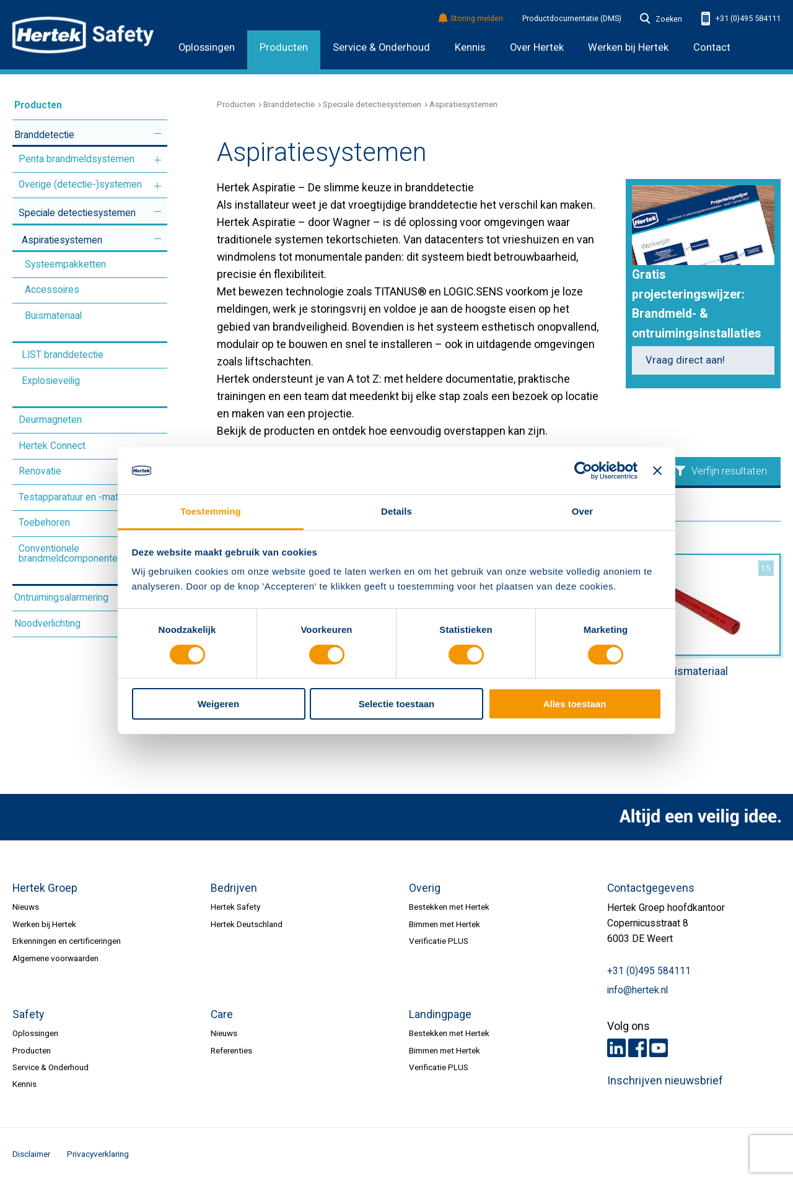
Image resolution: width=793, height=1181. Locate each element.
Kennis (470, 47)
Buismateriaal (53, 315)
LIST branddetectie (62, 354)
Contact (711, 47)
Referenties (231, 1050)
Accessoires (52, 289)
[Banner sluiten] (657, 470)
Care (222, 1014)
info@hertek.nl (637, 990)
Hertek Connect (52, 445)
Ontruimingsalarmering (61, 597)
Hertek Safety (235, 907)
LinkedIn (616, 1048)
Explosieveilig (51, 380)
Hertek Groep (44, 888)
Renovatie (40, 471)
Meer (157, 133)
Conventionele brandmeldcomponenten (71, 553)
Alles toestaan (575, 704)
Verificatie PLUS (438, 941)
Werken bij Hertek (44, 924)
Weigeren (218, 704)
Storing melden (471, 19)
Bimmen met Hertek (444, 924)
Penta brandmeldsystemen (76, 159)
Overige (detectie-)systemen (80, 184)
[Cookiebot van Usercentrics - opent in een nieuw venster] (583, 470)
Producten (284, 47)
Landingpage (440, 1014)
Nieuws (25, 907)
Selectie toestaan (397, 704)
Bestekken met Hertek (449, 907)
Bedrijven (234, 888)
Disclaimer (31, 1154)
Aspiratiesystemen (62, 240)
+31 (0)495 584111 (741, 18)
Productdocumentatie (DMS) (571, 18)
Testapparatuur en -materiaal (80, 497)
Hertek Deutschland (247, 924)
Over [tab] (583, 511)
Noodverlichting (47, 623)
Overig (424, 888)
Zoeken (661, 19)
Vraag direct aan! (685, 360)
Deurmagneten (50, 419)
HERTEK (83, 34)
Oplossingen (206, 47)
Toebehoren (44, 522)
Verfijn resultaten (721, 471)
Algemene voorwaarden (55, 958)
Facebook (637, 1048)
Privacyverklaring (98, 1154)
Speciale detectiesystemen (77, 213)
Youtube (658, 1048)
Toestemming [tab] (210, 511)
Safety (28, 1014)
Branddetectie (44, 135)
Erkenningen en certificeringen (66, 941)
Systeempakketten (65, 264)
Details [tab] (396, 511)
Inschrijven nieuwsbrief (665, 1080)
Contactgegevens (650, 888)
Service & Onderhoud (381, 47)
